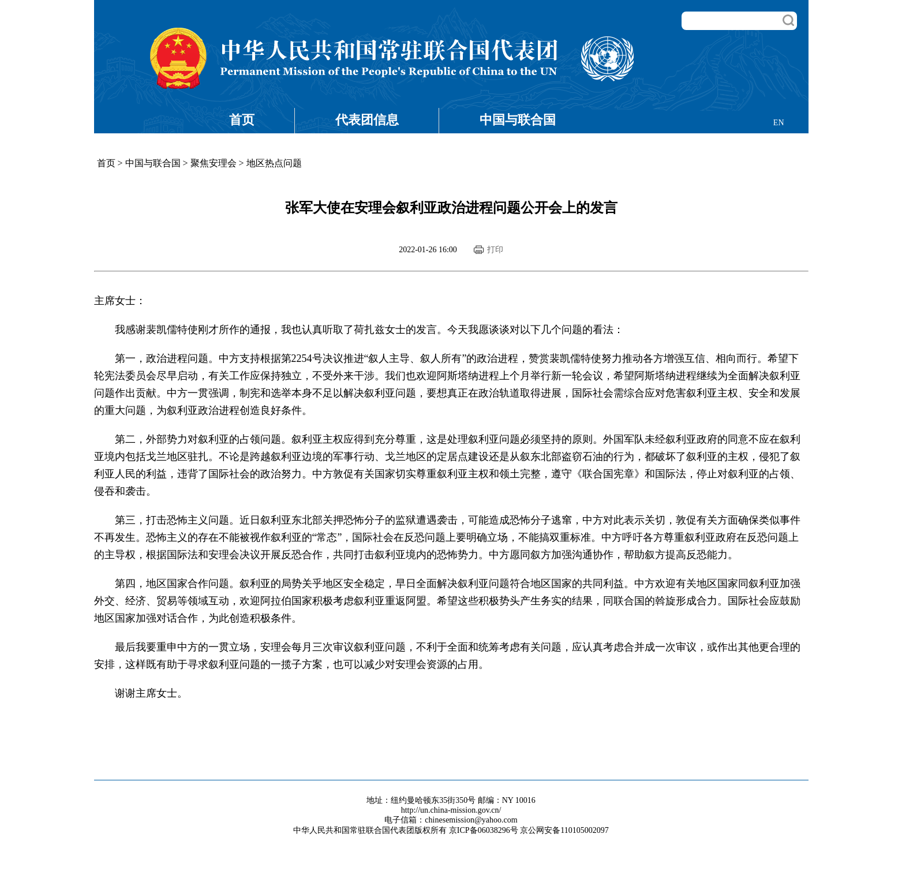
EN (778, 122)
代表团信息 (367, 120)
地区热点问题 (274, 163)
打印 (495, 249)
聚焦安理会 (213, 163)
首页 (241, 120)
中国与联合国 (518, 120)
